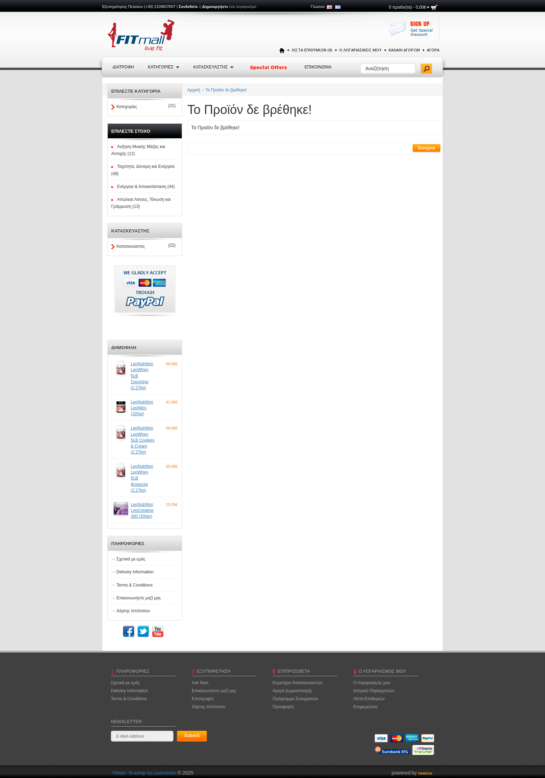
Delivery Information (135, 572)
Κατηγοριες (160, 67)
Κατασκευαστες (130, 246)
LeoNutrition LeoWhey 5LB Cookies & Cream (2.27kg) (142, 440)
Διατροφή (123, 67)
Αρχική (193, 90)
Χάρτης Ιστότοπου (133, 610)
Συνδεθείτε (188, 7)
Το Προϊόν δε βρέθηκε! (226, 90)
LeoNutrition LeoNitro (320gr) (142, 408)
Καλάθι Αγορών (404, 49)
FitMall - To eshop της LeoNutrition (144, 773)
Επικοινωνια (318, 67)
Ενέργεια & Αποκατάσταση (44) (146, 186)
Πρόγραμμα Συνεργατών (295, 698)
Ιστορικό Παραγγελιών (373, 690)
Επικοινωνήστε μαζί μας (138, 598)
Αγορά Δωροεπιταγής (292, 690)
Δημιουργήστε (215, 7)
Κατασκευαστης (210, 67)
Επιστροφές (203, 698)
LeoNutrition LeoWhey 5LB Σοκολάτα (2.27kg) (142, 375)
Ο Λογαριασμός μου (360, 49)
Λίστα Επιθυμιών (369, 698)
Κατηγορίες (126, 106)
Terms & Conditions (134, 585)
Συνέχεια (426, 148)
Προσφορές (283, 706)
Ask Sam (200, 682)
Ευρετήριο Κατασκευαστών (297, 682)
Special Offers (269, 67)
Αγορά (433, 49)
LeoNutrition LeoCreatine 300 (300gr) (142, 510)
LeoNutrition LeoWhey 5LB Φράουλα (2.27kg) (142, 478)
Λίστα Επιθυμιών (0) (312, 49)
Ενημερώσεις (365, 706)
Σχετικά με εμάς (130, 559)
